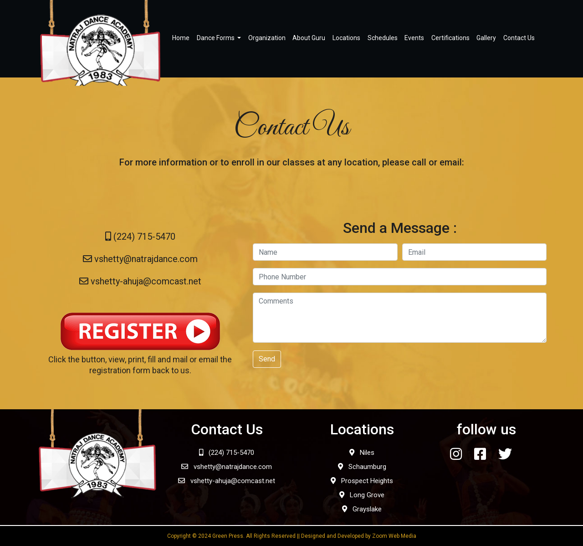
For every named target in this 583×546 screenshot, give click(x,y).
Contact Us (519, 37)
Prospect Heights (362, 481)
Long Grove (361, 495)
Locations (346, 37)
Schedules (383, 37)
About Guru (308, 37)
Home (180, 37)
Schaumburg (362, 467)
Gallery (486, 37)
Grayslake (362, 509)
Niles (361, 452)
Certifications (450, 37)
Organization (267, 37)
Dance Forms (216, 37)
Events (414, 37)
